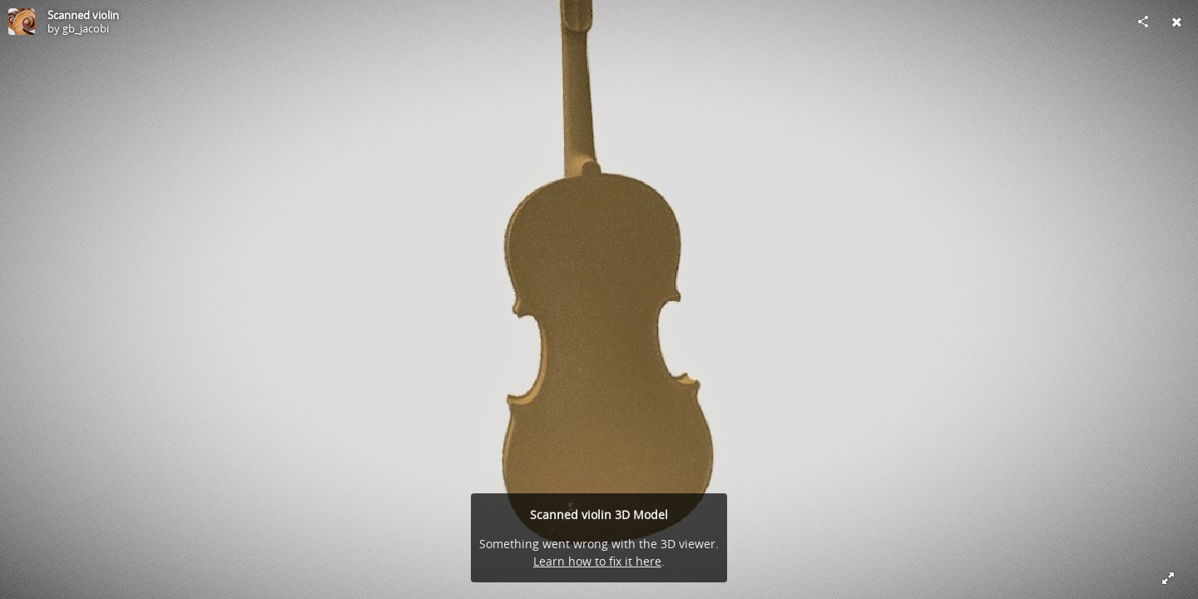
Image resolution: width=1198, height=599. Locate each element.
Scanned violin (83, 14)
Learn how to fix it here (597, 561)
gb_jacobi (85, 28)
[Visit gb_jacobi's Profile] (21, 21)
